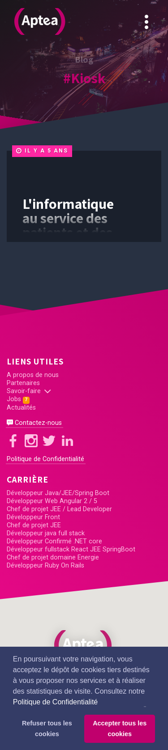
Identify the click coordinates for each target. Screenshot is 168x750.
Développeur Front (33, 517)
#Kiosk (84, 77)
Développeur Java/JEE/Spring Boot (58, 493)
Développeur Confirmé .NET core (54, 541)
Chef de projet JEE (34, 525)
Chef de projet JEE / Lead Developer (59, 509)
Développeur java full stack (46, 533)
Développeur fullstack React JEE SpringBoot (71, 549)
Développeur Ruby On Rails (45, 565)
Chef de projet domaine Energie (53, 557)
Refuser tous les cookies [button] (47, 728)
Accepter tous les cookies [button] (119, 728)
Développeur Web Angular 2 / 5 (52, 501)
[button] (84, 645)
